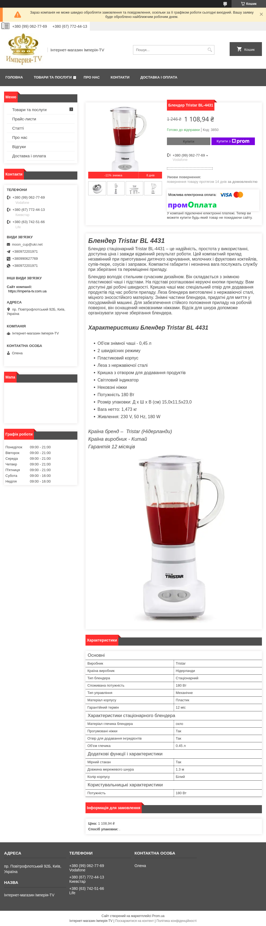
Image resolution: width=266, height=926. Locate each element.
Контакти (120, 77)
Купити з (233, 141)
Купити (188, 141)
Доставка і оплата (158, 77)
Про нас (92, 77)
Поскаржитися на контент (134, 921)
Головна (14, 77)
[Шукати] (209, 50)
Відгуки (19, 146)
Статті (18, 128)
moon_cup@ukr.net (27, 244)
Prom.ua (158, 916)
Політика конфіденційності (177, 921)
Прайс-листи (24, 119)
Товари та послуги (53, 77)
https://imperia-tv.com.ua (27, 291)
